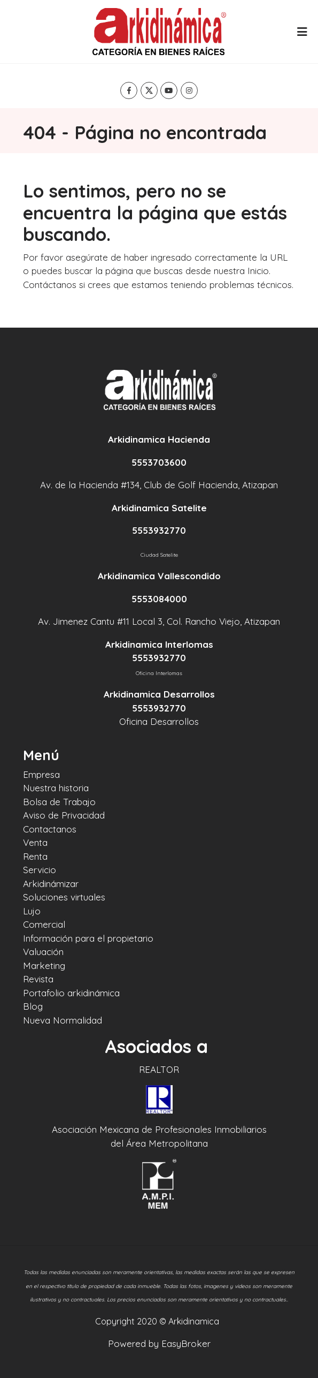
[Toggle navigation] (302, 31)
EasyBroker (186, 1343)
